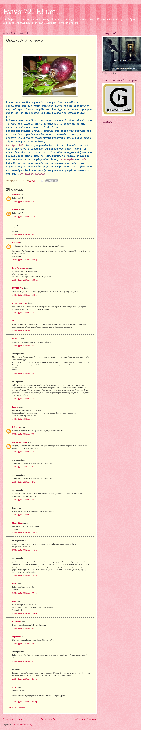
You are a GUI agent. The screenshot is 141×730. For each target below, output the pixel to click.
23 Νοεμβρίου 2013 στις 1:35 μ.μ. (24, 330)
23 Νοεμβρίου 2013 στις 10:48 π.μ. (25, 280)
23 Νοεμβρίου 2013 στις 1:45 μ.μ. (24, 346)
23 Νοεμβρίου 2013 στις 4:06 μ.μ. (24, 419)
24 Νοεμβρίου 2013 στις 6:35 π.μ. (24, 593)
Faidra (14, 584)
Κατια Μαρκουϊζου (19, 303)
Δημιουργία (16, 637)
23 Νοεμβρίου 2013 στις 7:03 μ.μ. (24, 452)
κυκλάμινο (16, 339)
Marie (14, 321)
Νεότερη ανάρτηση (12, 719)
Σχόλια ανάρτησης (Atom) (22, 725)
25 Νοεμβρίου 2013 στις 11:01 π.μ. (25, 702)
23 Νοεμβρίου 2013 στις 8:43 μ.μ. (24, 500)
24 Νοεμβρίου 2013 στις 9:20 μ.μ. (24, 661)
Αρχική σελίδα (48, 719)
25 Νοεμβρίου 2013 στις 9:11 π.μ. (24, 679)
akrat (14, 687)
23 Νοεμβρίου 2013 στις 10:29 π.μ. (25, 260)
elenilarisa (16, 195)
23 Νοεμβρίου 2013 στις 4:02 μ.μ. (24, 399)
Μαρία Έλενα (17, 523)
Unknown (16, 243)
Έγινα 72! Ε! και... (32, 11)
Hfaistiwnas (16, 622)
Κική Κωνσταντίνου (20, 268)
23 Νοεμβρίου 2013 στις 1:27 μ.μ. (24, 313)
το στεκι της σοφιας (20, 442)
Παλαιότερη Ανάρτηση (85, 719)
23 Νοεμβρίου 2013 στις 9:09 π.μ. (24, 202)
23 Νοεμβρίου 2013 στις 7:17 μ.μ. (24, 482)
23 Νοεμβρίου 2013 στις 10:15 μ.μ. (25, 532)
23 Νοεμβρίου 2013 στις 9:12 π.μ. (24, 234)
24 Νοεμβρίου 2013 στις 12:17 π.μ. (25, 575)
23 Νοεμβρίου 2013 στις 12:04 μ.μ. (25, 295)
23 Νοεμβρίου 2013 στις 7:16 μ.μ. (24, 467)
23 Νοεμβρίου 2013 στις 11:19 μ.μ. (25, 550)
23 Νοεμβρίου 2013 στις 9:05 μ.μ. (24, 515)
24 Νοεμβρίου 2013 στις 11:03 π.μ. (25, 613)
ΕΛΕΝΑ (15, 407)
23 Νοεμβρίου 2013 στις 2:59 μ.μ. (24, 373)
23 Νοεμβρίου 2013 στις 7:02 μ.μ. (24, 434)
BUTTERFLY (17, 288)
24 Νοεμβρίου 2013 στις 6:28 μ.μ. (24, 628)
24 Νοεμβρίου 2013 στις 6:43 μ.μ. (24, 644)
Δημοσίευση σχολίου (17, 707)
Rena (14, 601)
